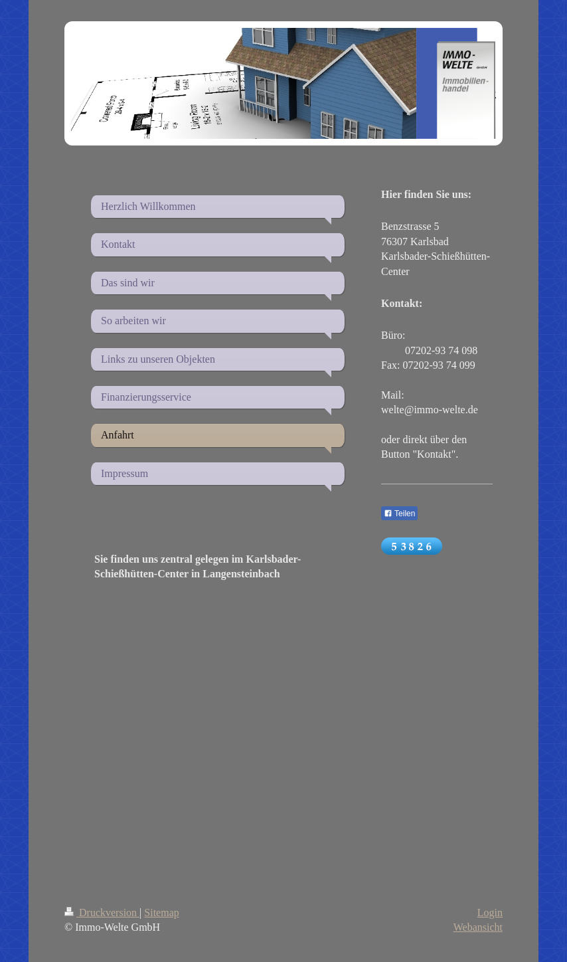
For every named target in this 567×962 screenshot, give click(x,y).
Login (490, 912)
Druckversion (101, 912)
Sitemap (161, 912)
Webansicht (478, 927)
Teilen (399, 513)
